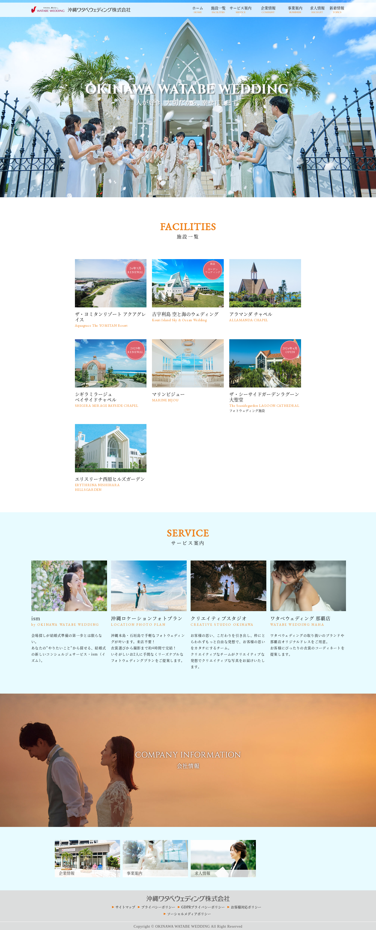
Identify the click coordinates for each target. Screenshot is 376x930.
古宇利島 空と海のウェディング (188, 316)
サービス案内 (240, 9)
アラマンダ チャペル (265, 316)
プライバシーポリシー (158, 905)
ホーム (198, 9)
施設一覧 (218, 9)
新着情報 (337, 9)
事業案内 (295, 9)
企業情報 (268, 9)
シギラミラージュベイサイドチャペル (111, 398)
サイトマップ (125, 905)
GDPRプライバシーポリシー (203, 905)
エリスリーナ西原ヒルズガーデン (111, 482)
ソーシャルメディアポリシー (189, 912)
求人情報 (317, 9)
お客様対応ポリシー (246, 905)
